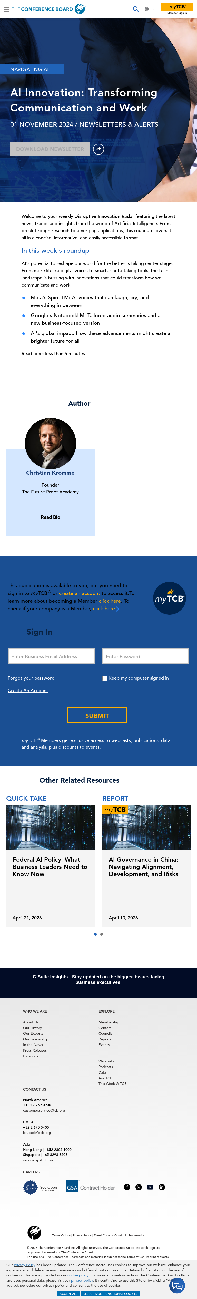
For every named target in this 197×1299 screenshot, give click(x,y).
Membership (108, 1022)
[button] (95, 934)
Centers (104, 1028)
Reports (104, 1039)
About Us (30, 1022)
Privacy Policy (24, 1265)
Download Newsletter (50, 149)
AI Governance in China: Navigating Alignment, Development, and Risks (143, 867)
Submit (97, 715)
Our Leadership (35, 1039)
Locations (30, 1056)
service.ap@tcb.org (38, 1160)
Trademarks (136, 1235)
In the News (33, 1044)
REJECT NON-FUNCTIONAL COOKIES (110, 1294)
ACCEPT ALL (68, 1294)
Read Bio (50, 517)
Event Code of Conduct (110, 1235)
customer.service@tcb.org (44, 1110)
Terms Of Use (61, 1235)
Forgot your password (31, 678)
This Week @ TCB (112, 1083)
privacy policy (82, 1280)
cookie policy (77, 1275)
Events (104, 1044)
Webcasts (106, 1061)
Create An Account (28, 690)
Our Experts (33, 1033)
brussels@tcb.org (37, 1132)
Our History (32, 1028)
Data (102, 1072)
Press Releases (35, 1050)
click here (110, 601)
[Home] (49, 9)
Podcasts (105, 1066)
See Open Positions (48, 1188)
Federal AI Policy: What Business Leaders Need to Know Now (50, 867)
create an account (79, 593)
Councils (105, 1033)
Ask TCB (105, 1078)
